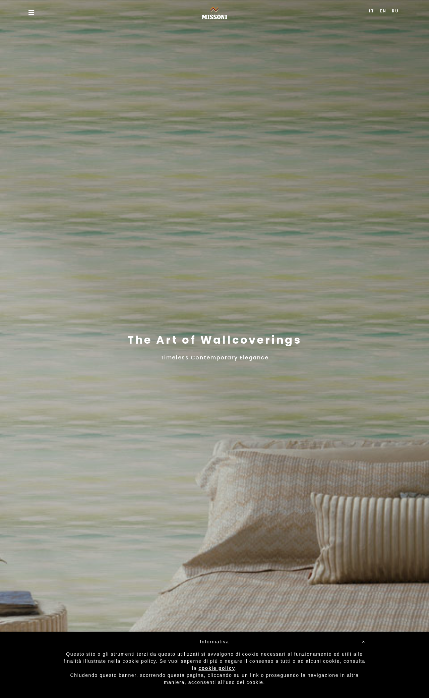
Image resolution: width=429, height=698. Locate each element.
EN (383, 11)
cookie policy (216, 668)
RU (395, 11)
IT (371, 11)
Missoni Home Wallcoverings (214, 13)
